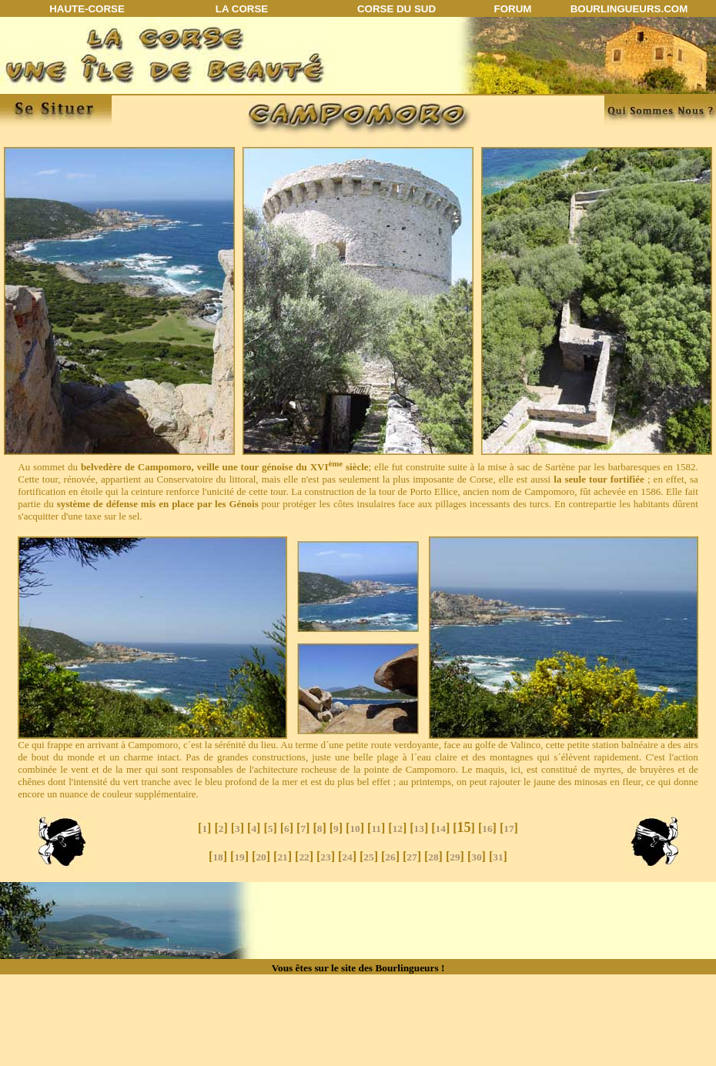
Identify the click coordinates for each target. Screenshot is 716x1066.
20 (261, 857)
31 (498, 857)
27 (412, 857)
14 (441, 828)
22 (304, 857)
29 (455, 857)
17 (509, 828)
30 (476, 857)
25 (368, 857)
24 (347, 857)
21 (282, 857)
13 (419, 828)
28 (433, 857)
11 (376, 828)
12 (398, 828)
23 (325, 857)
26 (390, 857)
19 (239, 857)
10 (355, 828)
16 (487, 828)
